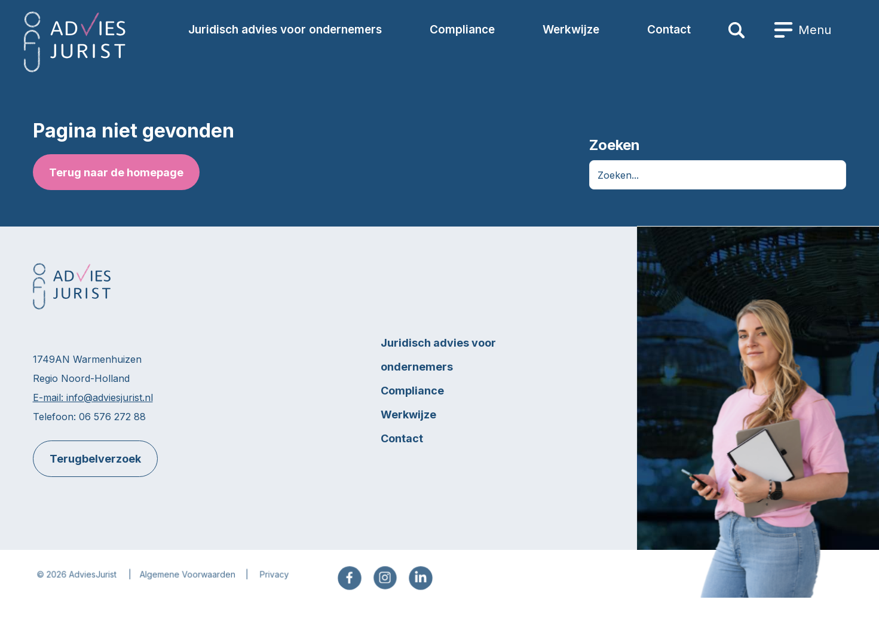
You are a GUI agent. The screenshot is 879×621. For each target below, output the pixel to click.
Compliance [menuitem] (462, 29)
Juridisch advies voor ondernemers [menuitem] (285, 29)
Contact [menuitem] (669, 29)
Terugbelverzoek (94, 459)
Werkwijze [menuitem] (571, 29)
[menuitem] (802, 30)
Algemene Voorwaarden (189, 581)
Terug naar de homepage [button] (115, 172)
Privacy (275, 581)
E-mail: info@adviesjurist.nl (92, 398)
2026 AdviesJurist (84, 581)
